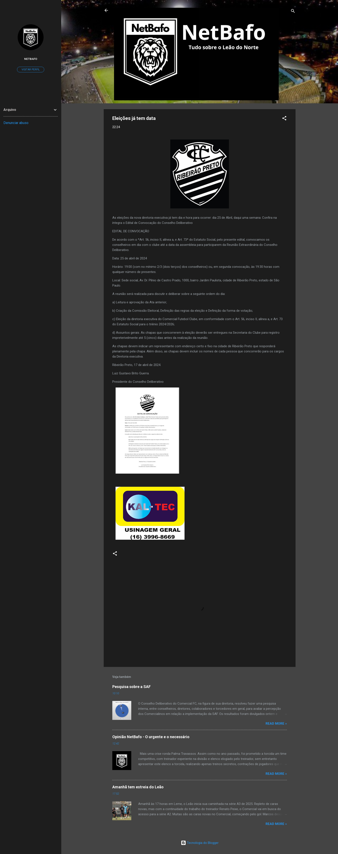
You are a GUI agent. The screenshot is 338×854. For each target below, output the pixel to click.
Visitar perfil (31, 69)
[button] (284, 119)
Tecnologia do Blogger (200, 843)
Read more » (276, 723)
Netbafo (30, 58)
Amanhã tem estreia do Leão (138, 787)
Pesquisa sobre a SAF (131, 686)
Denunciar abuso (15, 123)
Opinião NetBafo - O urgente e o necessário (150, 737)
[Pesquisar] (293, 11)
